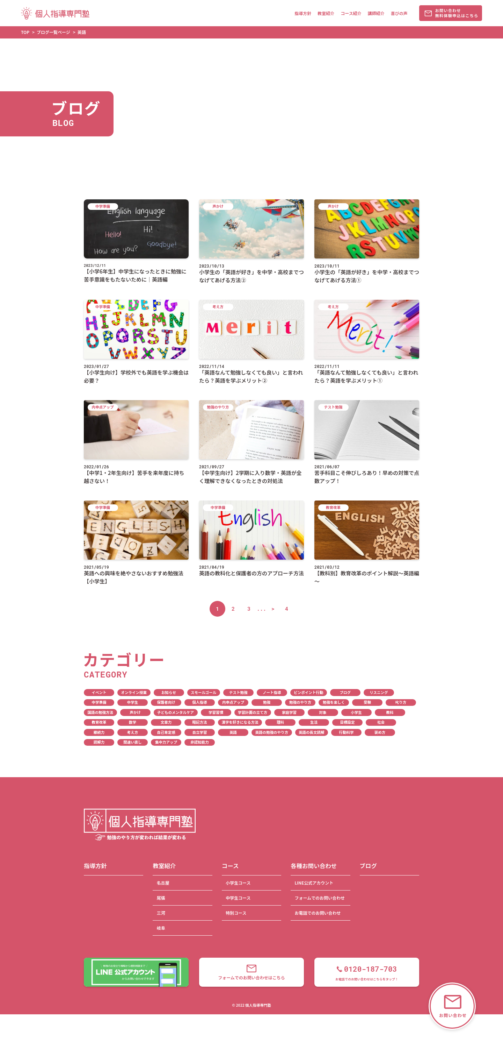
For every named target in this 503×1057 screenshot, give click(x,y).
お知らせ (168, 692)
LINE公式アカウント (313, 883)
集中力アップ (166, 742)
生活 (314, 722)
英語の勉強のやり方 (272, 732)
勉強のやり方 (300, 702)
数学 (132, 722)
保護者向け (166, 702)
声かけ (135, 712)
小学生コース (238, 883)
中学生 (132, 702)
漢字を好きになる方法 (240, 722)
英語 (233, 732)
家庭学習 (289, 712)
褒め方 (380, 732)
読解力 (99, 742)
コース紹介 (351, 13)
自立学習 (199, 732)
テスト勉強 (238, 692)
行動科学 (346, 732)
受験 (367, 702)
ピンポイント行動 (308, 692)
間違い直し (132, 742)
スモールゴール (203, 692)
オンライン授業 (134, 692)
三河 (161, 913)
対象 (323, 712)
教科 (390, 712)
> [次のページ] (273, 608)
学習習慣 (216, 712)
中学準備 (99, 702)
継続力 (99, 732)
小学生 (356, 712)
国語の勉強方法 (101, 712)
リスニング (379, 692)
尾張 (161, 898)
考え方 (132, 732)
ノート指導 (272, 692)
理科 (280, 722)
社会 (381, 722)
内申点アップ (233, 702)
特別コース (236, 913)
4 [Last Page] (286, 608)
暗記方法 (199, 722)
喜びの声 (399, 13)
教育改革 (99, 722)
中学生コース (238, 898)
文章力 (166, 722)
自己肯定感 (166, 732)
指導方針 (302, 13)
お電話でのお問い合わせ (317, 913)
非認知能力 (199, 742)
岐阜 (161, 928)
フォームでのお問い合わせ (319, 898)
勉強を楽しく (334, 702)
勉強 (266, 702)
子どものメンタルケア (175, 712)
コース (230, 865)
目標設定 (347, 722)
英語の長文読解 (312, 732)
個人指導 (199, 702)
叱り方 (401, 702)
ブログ (345, 692)
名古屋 (163, 883)
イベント (99, 692)
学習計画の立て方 (252, 712)
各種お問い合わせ (314, 865)
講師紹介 (376, 13)
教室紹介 (326, 13)
